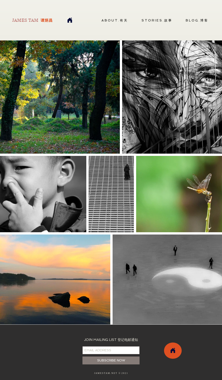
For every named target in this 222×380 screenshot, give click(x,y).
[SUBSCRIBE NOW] (111, 360)
